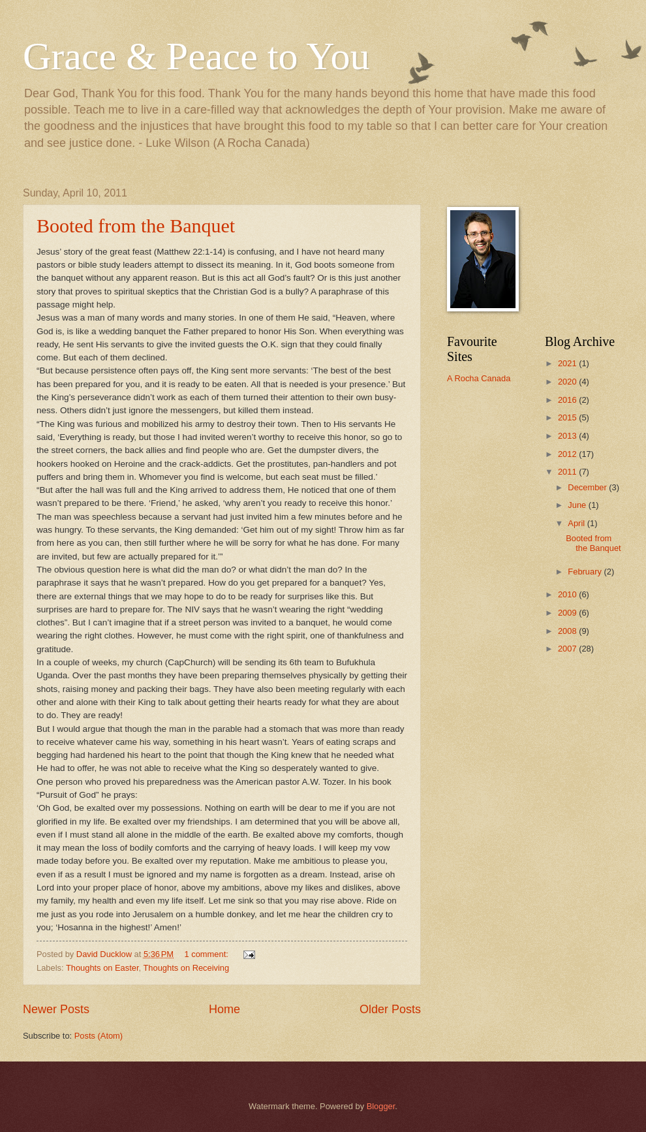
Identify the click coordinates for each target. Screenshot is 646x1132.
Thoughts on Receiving (186, 968)
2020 (568, 381)
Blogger (381, 1106)
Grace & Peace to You (196, 56)
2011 (568, 472)
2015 (568, 417)
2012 (568, 454)
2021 (568, 363)
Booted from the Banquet (136, 225)
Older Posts (390, 1009)
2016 (568, 400)
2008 (568, 631)
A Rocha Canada (478, 378)
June (578, 505)
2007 (568, 648)
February (586, 571)
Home (224, 1009)
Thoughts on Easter (102, 968)
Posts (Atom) (98, 1036)
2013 (568, 436)
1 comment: (208, 954)
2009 (568, 613)
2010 (568, 594)
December (588, 487)
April (577, 523)
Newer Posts (56, 1009)
